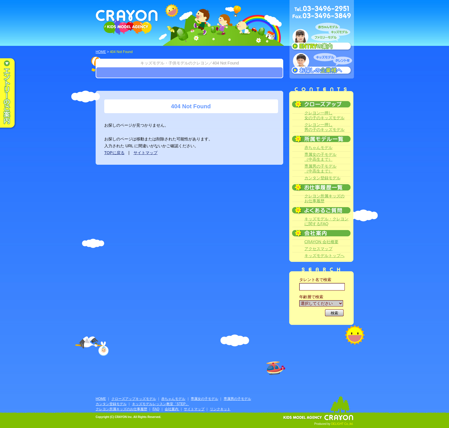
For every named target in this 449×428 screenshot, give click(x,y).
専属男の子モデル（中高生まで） (320, 168)
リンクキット (220, 409)
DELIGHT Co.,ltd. (342, 423)
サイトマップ (145, 152)
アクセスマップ (318, 248)
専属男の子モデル (237, 399)
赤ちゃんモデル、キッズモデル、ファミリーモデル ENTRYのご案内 (322, 38)
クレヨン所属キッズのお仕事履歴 (324, 198)
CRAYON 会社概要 (321, 241)
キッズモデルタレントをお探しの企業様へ (322, 64)
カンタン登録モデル (322, 178)
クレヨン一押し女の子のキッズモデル (324, 115)
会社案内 (172, 409)
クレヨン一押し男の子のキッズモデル (324, 127)
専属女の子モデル (204, 399)
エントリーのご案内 (11, 93)
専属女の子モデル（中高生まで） (320, 157)
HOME (101, 52)
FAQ (156, 409)
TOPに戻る (114, 152)
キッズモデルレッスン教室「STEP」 (160, 404)
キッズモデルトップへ (324, 255)
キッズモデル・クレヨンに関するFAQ (326, 221)
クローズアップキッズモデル (133, 399)
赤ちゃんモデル (318, 147)
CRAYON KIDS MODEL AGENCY (127, 22)
